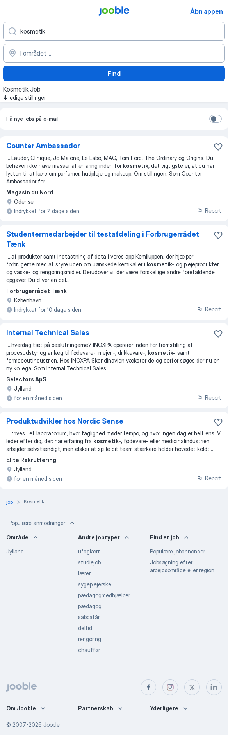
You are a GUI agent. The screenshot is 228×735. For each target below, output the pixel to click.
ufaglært (89, 551)
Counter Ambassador (43, 146)
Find (114, 73)
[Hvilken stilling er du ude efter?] (114, 31)
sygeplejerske (94, 584)
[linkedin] (214, 687)
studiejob (89, 562)
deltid (85, 628)
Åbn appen (206, 11)
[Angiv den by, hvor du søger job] (114, 53)
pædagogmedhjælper (104, 595)
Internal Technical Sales (47, 333)
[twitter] (192, 687)
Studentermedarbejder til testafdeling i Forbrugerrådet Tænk (102, 239)
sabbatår (89, 617)
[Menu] (11, 11)
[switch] (215, 119)
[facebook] (148, 687)
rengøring (89, 639)
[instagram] (170, 687)
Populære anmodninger (42, 523)
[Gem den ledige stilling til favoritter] (218, 146)
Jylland (15, 551)
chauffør (89, 650)
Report (208, 210)
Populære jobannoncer (177, 551)
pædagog (90, 606)
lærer (84, 573)
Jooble (51, 724)
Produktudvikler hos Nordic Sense (64, 421)
